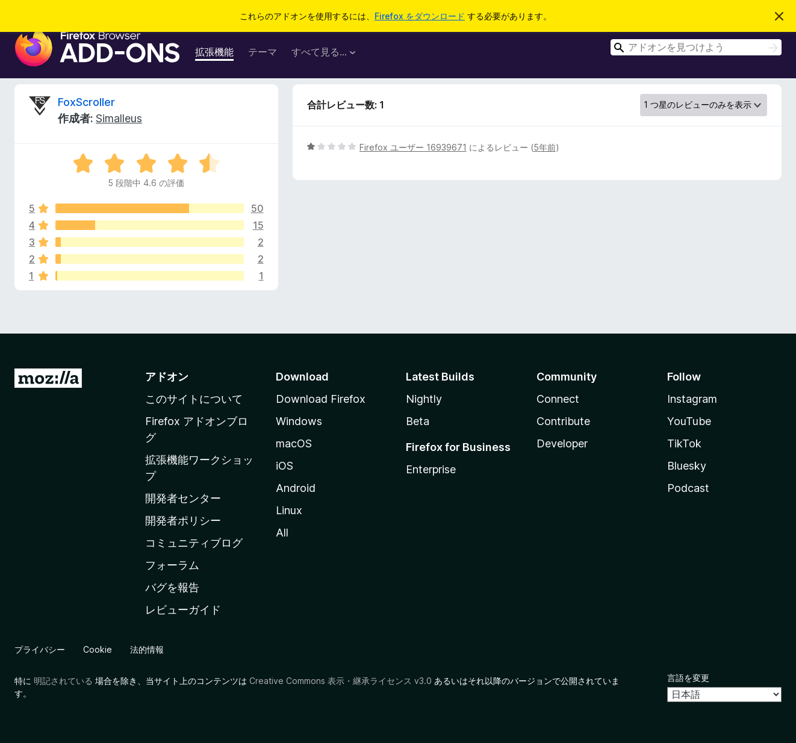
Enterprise (431, 469)
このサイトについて (194, 399)
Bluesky (686, 465)
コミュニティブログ (194, 542)
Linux (289, 510)
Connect (557, 399)
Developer (562, 443)
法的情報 (147, 649)
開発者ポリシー (183, 520)
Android (296, 488)
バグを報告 (172, 587)
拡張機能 (214, 52)
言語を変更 (688, 678)
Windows (299, 421)
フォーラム (172, 565)
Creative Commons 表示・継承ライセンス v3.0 (340, 681)
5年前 (544, 147)
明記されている (63, 681)
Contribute (563, 421)
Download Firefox (320, 399)
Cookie (97, 649)
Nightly (424, 399)
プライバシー (39, 649)
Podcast (688, 488)
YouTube (689, 421)
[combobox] (696, 47)
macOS (294, 443)
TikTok (684, 443)
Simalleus (119, 118)
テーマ (262, 52)
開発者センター (183, 498)
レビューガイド (183, 609)
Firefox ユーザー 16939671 (413, 147)
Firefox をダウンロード (420, 16)
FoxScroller (86, 102)
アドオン (166, 376)
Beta (417, 421)
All (282, 532)
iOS (284, 465)
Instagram (692, 399)
